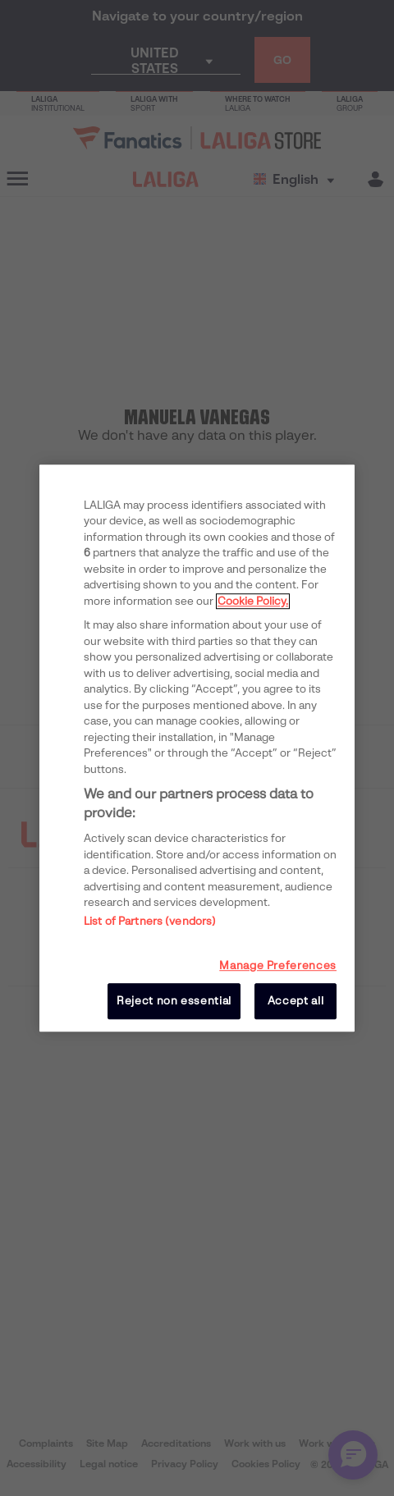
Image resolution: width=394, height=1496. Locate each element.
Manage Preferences (278, 965)
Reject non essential (174, 1001)
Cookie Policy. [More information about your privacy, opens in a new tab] (253, 601)
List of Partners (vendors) (150, 921)
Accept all (296, 1001)
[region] (197, 748)
